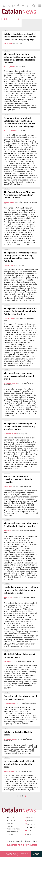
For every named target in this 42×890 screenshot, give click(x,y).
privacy (10, 826)
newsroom (11, 820)
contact (10, 823)
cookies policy (12, 832)
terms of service (13, 829)
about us (10, 817)
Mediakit (10, 835)
